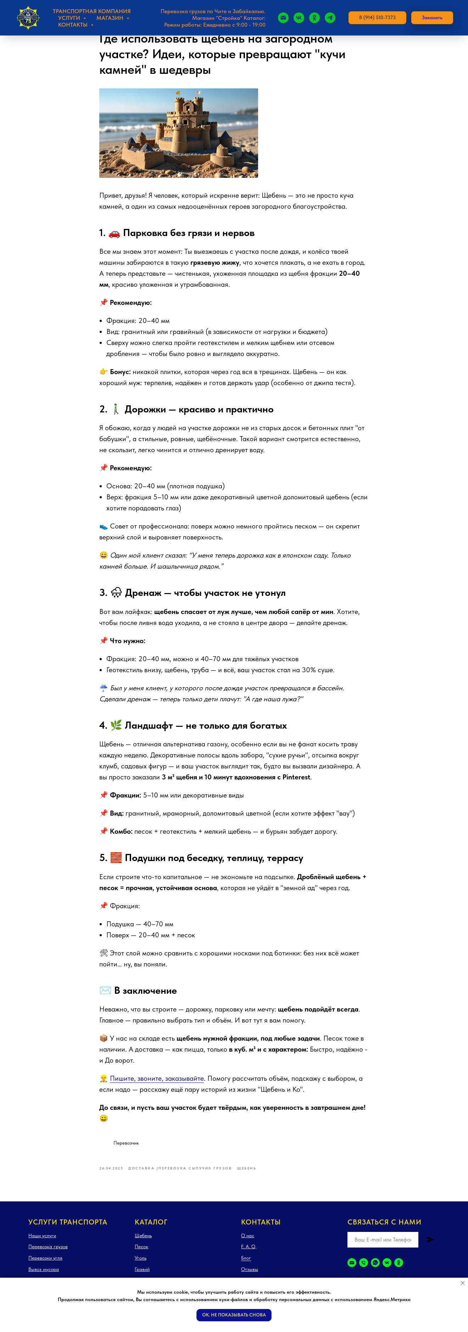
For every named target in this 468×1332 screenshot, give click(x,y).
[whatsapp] (375, 1269)
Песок (141, 1253)
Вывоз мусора (43, 1275)
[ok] (398, 1269)
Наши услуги (42, 1242)
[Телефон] (363, 1269)
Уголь (140, 1264)
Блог (246, 1264)
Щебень (143, 1242)
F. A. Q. (248, 1253)
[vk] (387, 1269)
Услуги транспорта (67, 1228)
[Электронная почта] (351, 1269)
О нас (247, 1242)
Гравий (142, 1275)
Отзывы (249, 1275)
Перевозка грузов (48, 1253)
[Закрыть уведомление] (462, 1283)
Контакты (261, 1228)
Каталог (151, 1228)
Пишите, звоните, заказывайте (157, 1081)
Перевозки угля (45, 1264)
